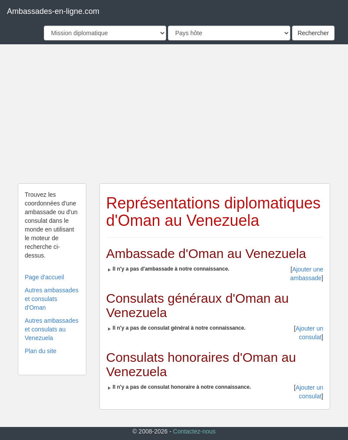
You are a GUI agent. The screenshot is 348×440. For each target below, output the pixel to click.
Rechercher (313, 33)
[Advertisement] (174, 114)
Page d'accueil (44, 277)
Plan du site (40, 350)
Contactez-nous (194, 431)
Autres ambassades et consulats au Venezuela (52, 329)
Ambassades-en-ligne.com (53, 11)
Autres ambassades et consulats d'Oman (52, 299)
